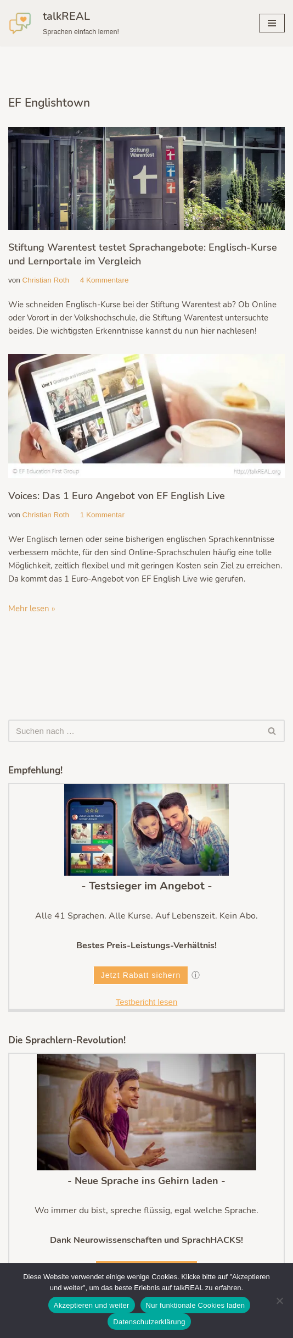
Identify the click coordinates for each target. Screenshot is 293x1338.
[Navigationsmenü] (272, 23)
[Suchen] (134, 731)
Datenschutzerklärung (149, 1322)
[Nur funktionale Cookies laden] (279, 1300)
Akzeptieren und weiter (91, 1305)
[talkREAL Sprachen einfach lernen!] (63, 23)
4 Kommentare (104, 280)
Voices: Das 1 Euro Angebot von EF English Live (116, 495)
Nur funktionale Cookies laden (195, 1305)
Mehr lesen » (31, 608)
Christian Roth (46, 280)
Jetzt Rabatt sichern (141, 975)
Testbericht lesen (147, 1002)
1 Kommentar (102, 515)
